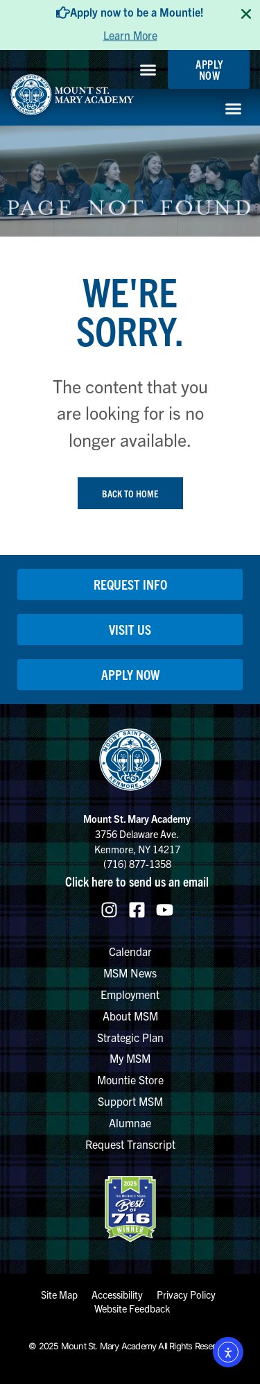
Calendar (130, 951)
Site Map (59, 1294)
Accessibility (117, 1294)
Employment (130, 994)
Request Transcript (130, 1144)
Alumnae (130, 1122)
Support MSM (130, 1101)
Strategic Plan (130, 1037)
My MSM (130, 1058)
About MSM (130, 1016)
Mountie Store (130, 1079)
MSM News (130, 973)
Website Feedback (132, 1308)
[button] (148, 69)
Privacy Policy (186, 1294)
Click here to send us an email (137, 881)
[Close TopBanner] (246, 14)
